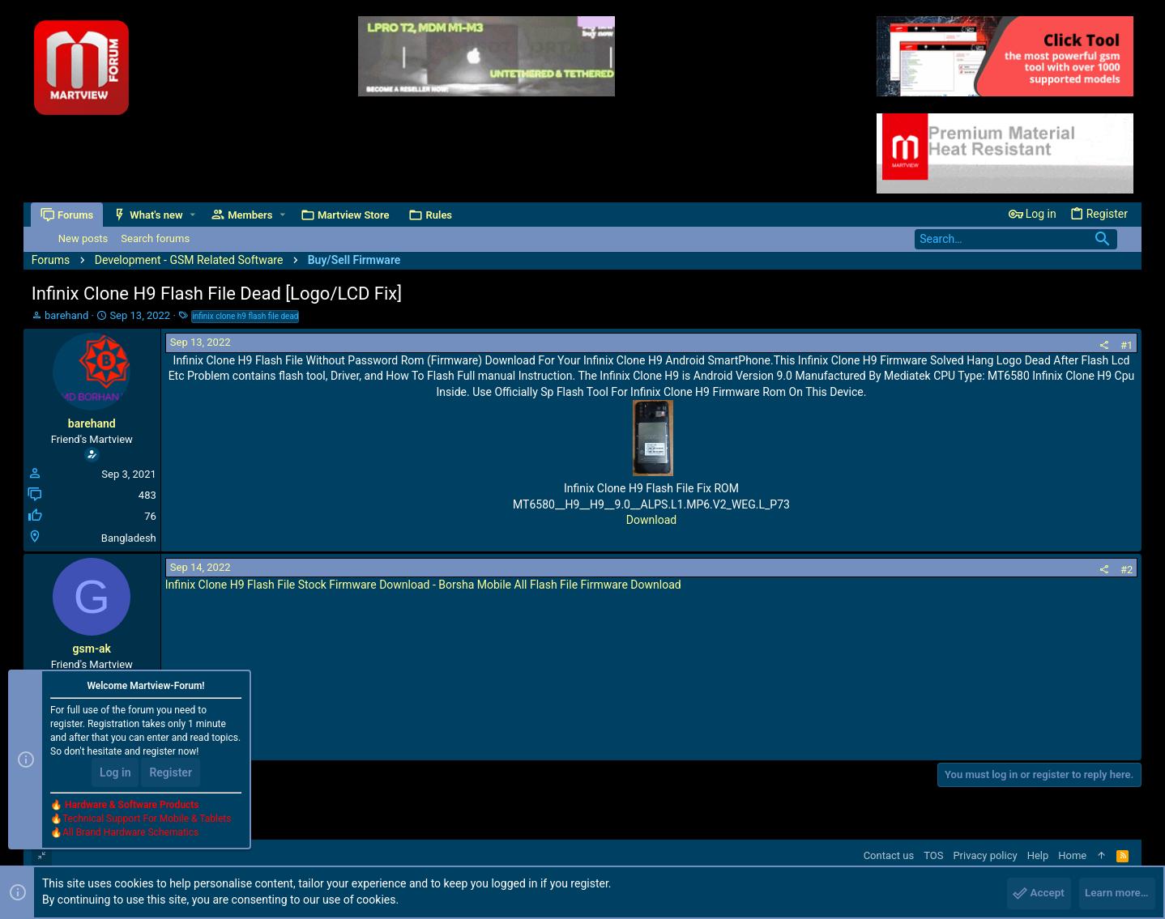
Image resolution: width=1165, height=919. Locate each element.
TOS (933, 855)
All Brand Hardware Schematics (130, 834)
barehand (66, 315)
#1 (1126, 345)
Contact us (889, 855)
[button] (193, 215)
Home (1072, 855)
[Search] (1016, 239)
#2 (1126, 570)
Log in (115, 774)
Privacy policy (985, 855)
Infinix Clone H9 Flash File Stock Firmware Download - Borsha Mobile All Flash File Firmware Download (423, 584)
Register (170, 774)
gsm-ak (92, 648)
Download (651, 519)
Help (1038, 855)
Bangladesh (128, 538)
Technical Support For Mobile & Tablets (146, 821)
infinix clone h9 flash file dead (245, 316)
